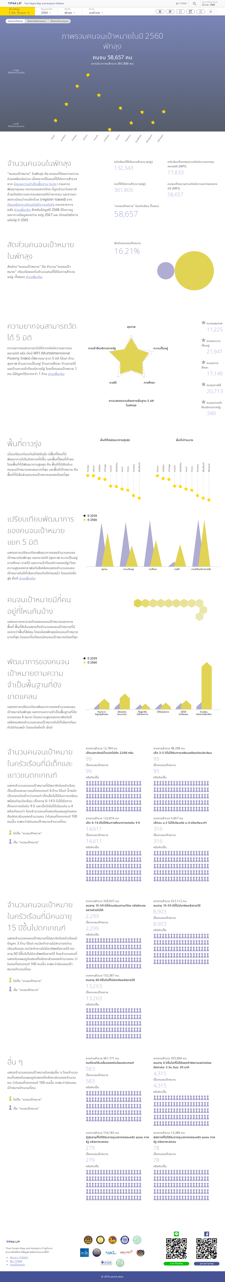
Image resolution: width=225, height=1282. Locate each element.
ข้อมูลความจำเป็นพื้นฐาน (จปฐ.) (36, 183)
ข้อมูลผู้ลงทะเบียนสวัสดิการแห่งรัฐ (30, 204)
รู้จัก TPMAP (181, 3)
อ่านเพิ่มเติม (22, 209)
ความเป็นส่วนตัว (17, 1264)
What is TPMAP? (19, 1257)
